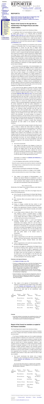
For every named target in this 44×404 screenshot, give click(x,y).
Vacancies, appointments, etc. (5, 7)
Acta (3, 35)
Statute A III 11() (19, 261)
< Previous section (24, 7)
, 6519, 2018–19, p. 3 (18, 35)
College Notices (5, 37)
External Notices (5, 39)
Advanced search (37, 8)
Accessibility (39, 397)
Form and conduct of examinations (5, 17)
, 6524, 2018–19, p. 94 (24, 93)
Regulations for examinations (5, 11)
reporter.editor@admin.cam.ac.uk (22, 399)
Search (23, 10)
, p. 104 (27, 286)
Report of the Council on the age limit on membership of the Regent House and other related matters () (6, 24)
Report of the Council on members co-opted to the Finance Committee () (6, 32)
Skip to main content (37, 0)
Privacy (34, 397)
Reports (4, 20)
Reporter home (38, 7)
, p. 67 (26, 359)
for (31, 10)
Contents (4, 3)
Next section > (31, 7)
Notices (3, 5)
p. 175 (27, 261)
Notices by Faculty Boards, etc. (5, 14)
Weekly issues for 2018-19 (28, 8)
